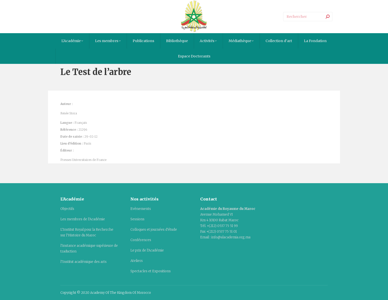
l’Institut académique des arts (83, 262)
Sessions (137, 219)
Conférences (140, 240)
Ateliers (136, 261)
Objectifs (67, 209)
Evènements (140, 209)
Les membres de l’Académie (82, 219)
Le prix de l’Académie (147, 250)
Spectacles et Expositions (150, 271)
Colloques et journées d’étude (153, 229)
